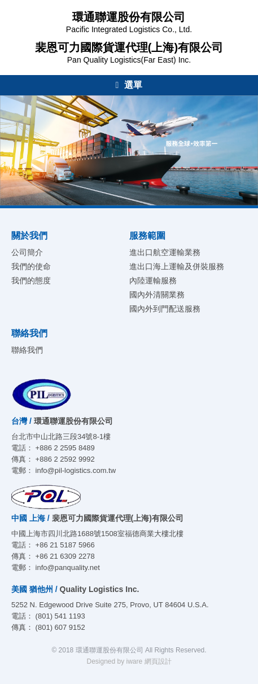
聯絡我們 (27, 349)
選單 (129, 85)
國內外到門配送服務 (164, 308)
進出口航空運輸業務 (164, 252)
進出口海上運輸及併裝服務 (176, 266)
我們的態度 (31, 280)
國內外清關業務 (157, 294)
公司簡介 (27, 252)
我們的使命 (31, 266)
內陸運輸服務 (153, 280)
